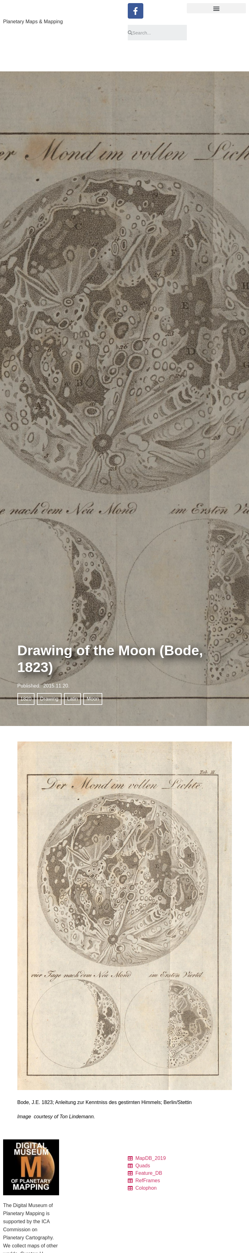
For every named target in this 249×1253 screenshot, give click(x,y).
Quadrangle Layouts (84, 1223)
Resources (75, 1216)
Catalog (72, 1164)
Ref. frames (76, 1208)
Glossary (73, 1238)
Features (73, 1194)
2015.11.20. (56, 685)
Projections (76, 1231)
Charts (71, 1179)
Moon (92, 698)
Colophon (74, 1201)
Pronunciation (78, 1246)
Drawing (49, 698)
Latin (72, 698)
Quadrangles (77, 1186)
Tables (71, 1171)
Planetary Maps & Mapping (33, 21)
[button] (216, 8)
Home (71, 1156)
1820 (26, 698)
